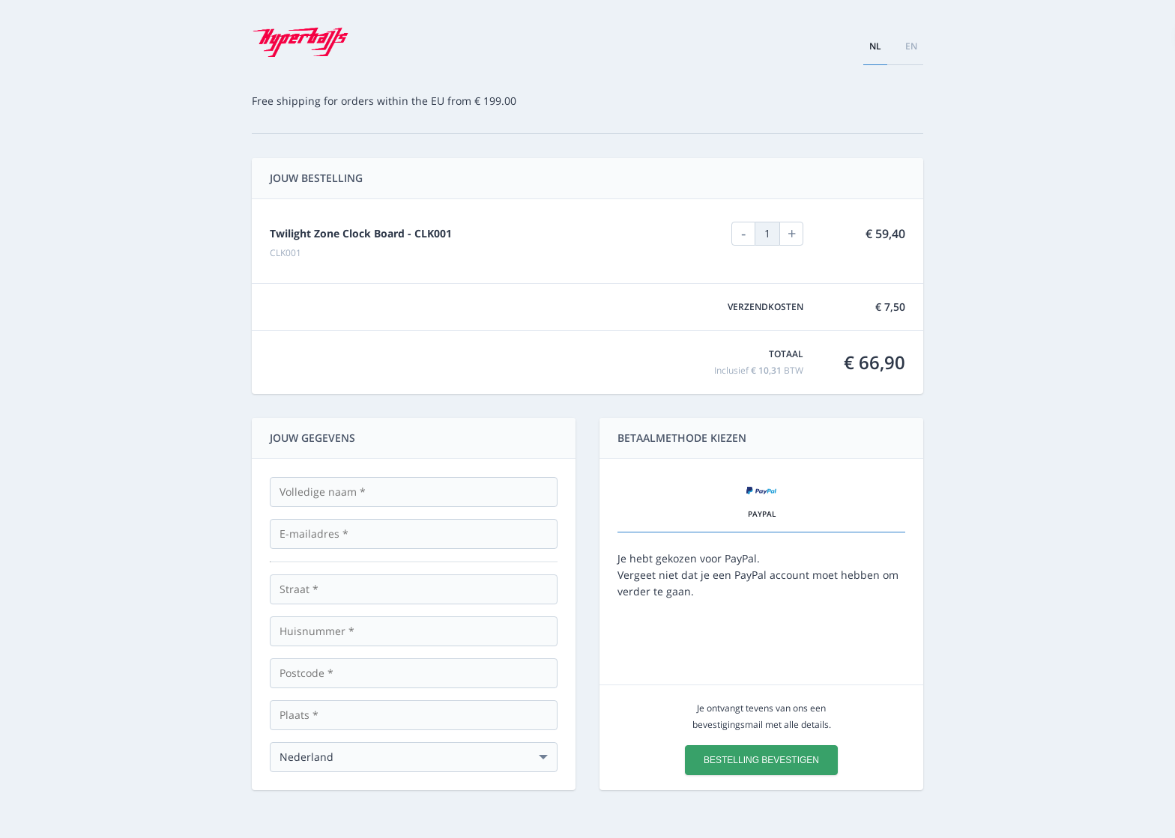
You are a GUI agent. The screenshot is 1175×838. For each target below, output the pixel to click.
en (911, 46)
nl (875, 46)
